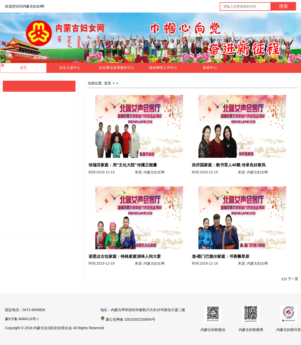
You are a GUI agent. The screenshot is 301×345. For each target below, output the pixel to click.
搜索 (283, 6)
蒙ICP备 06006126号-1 (22, 319)
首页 (107, 83)
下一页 (293, 279)
